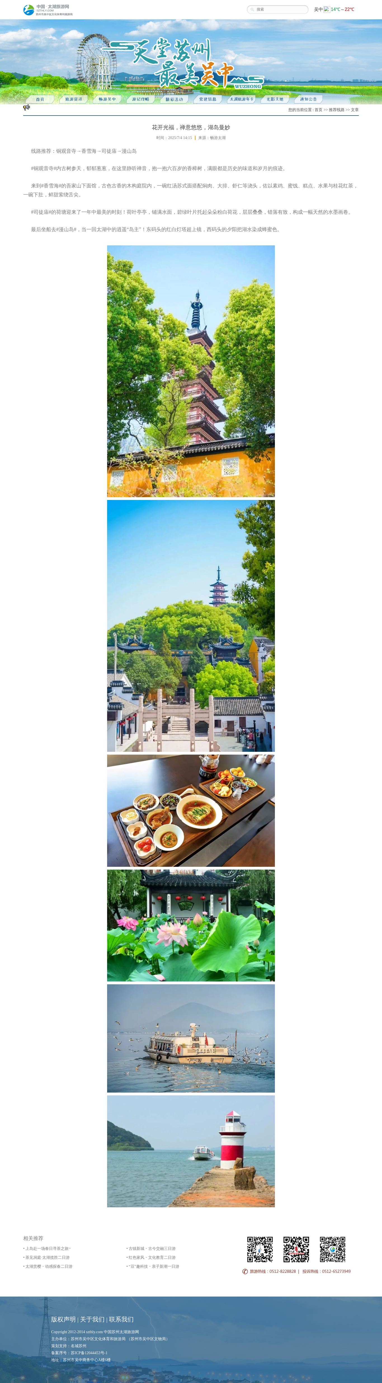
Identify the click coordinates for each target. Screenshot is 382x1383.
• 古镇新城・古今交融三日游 (151, 1248)
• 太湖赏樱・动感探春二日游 (47, 1266)
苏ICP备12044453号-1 (89, 1353)
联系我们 (121, 1319)
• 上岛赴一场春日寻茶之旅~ (47, 1248)
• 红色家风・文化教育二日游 (151, 1257)
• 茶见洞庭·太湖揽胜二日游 (46, 1257)
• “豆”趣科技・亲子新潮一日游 (152, 1266)
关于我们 (92, 1319)
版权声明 (63, 1319)
